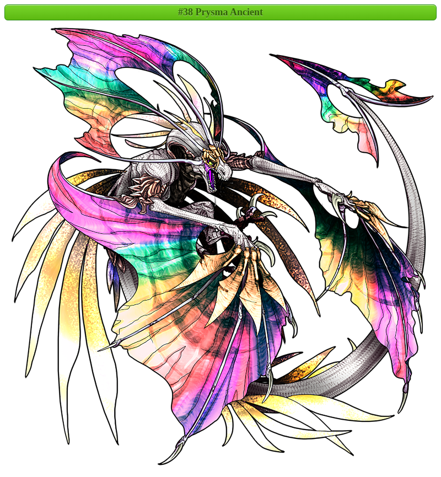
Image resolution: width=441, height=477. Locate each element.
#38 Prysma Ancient (220, 12)
